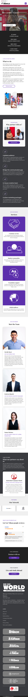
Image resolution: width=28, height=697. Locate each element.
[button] (26, 3)
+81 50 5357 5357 (6, 597)
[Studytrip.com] (14, 660)
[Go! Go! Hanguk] (14, 638)
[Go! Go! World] (14, 631)
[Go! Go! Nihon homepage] (14, 587)
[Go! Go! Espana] (14, 645)
